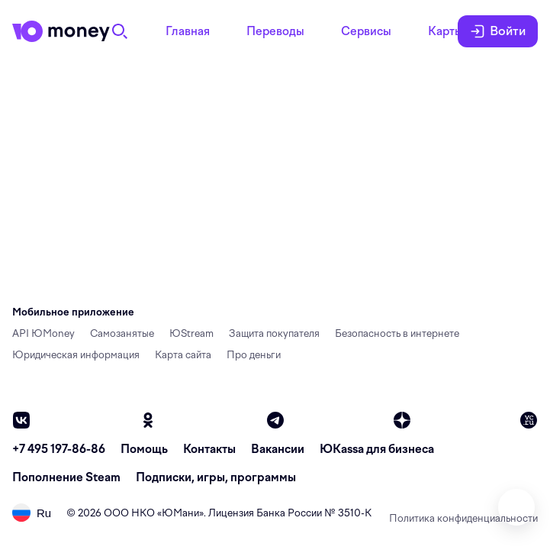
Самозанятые (122, 333)
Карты (445, 31)
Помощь (144, 449)
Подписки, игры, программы (216, 477)
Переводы (275, 31)
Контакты (209, 449)
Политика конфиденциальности (463, 518)
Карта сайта (183, 355)
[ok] (148, 420)
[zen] (402, 420)
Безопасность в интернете (397, 333)
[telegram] (275, 420)
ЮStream (191, 333)
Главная (188, 31)
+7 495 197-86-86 (58, 449)
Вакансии (277, 449)
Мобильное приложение (73, 312)
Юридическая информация (76, 355)
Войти (498, 31)
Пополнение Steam (66, 477)
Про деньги (254, 355)
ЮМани (180, 513)
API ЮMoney (43, 333)
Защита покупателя (274, 333)
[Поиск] (120, 31)
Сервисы (366, 31)
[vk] (21, 420)
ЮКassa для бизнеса (377, 449)
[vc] (528, 420)
